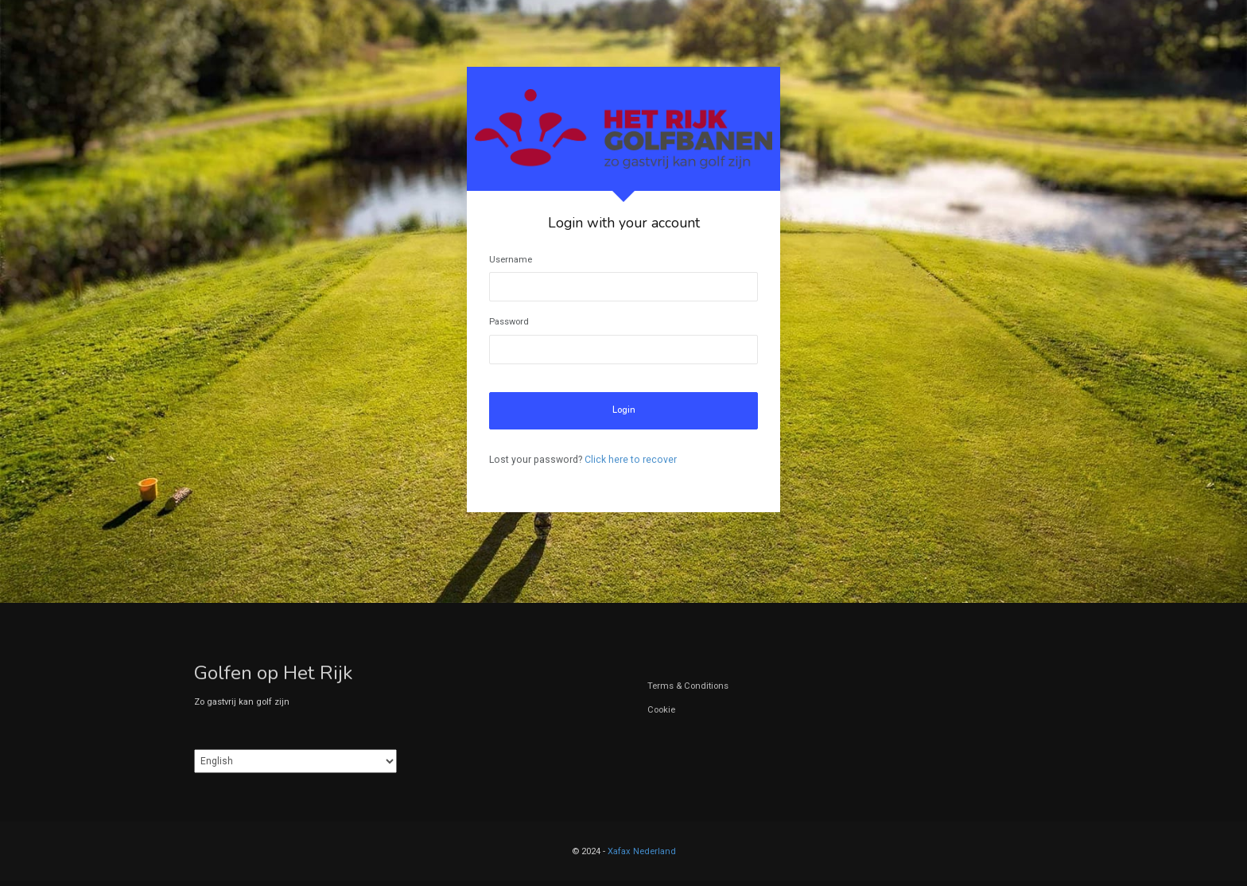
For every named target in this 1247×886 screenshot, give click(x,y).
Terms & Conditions (687, 686)
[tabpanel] (623, 289)
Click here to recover (631, 459)
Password (509, 322)
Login (623, 410)
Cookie (661, 710)
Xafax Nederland (642, 851)
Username (510, 260)
